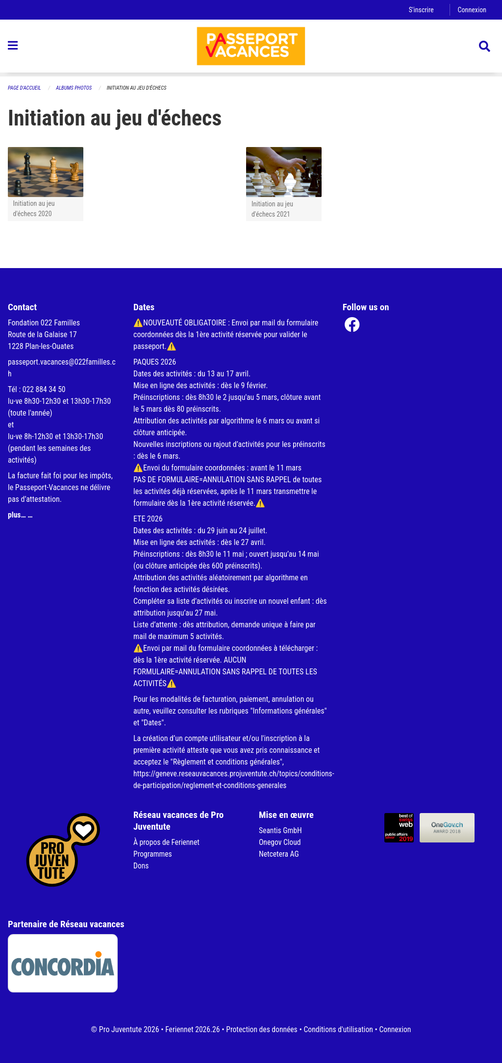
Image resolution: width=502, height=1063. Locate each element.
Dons (141, 865)
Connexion (471, 9)
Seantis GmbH (281, 830)
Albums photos (75, 88)
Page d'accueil (25, 88)
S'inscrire (420, 9)
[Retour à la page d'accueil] (251, 48)
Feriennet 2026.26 (190, 1029)
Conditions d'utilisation (339, 1029)
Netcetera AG (279, 854)
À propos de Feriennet (167, 842)
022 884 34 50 (45, 389)
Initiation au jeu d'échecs (140, 88)
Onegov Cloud (280, 842)
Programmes (153, 854)
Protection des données (261, 1029)
